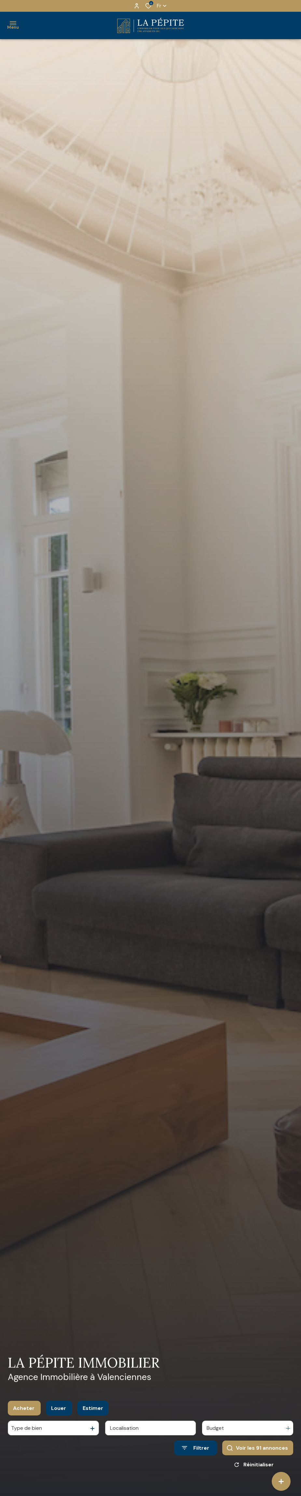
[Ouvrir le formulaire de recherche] (195, 1448)
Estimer (93, 1408)
